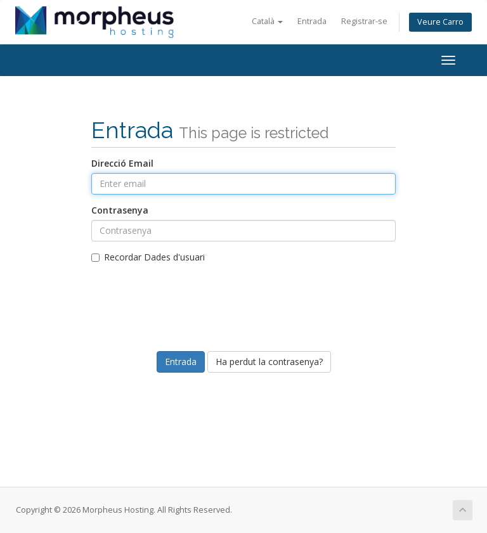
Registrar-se (364, 21)
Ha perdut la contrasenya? (269, 362)
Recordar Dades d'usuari (148, 257)
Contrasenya (119, 210)
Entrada (312, 21)
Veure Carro (440, 21)
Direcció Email (122, 163)
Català (267, 21)
